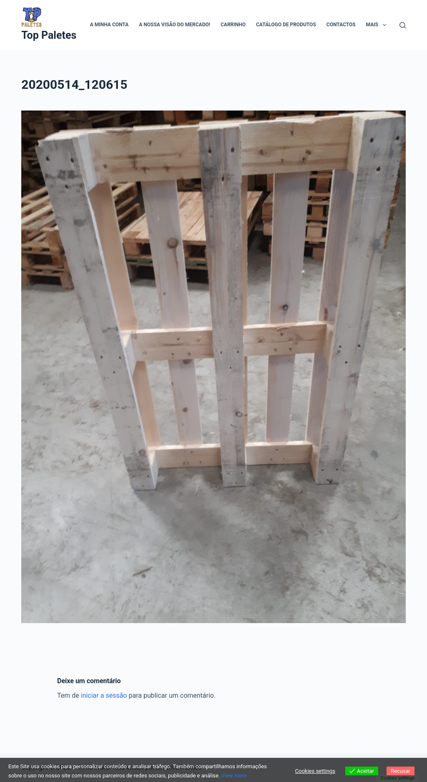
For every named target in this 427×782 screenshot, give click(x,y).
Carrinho (233, 25)
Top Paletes (48, 35)
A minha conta (109, 25)
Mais (377, 25)
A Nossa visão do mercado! (174, 25)
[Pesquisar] (402, 25)
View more (234, 775)
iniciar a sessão (104, 695)
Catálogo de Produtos (286, 25)
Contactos (341, 25)
